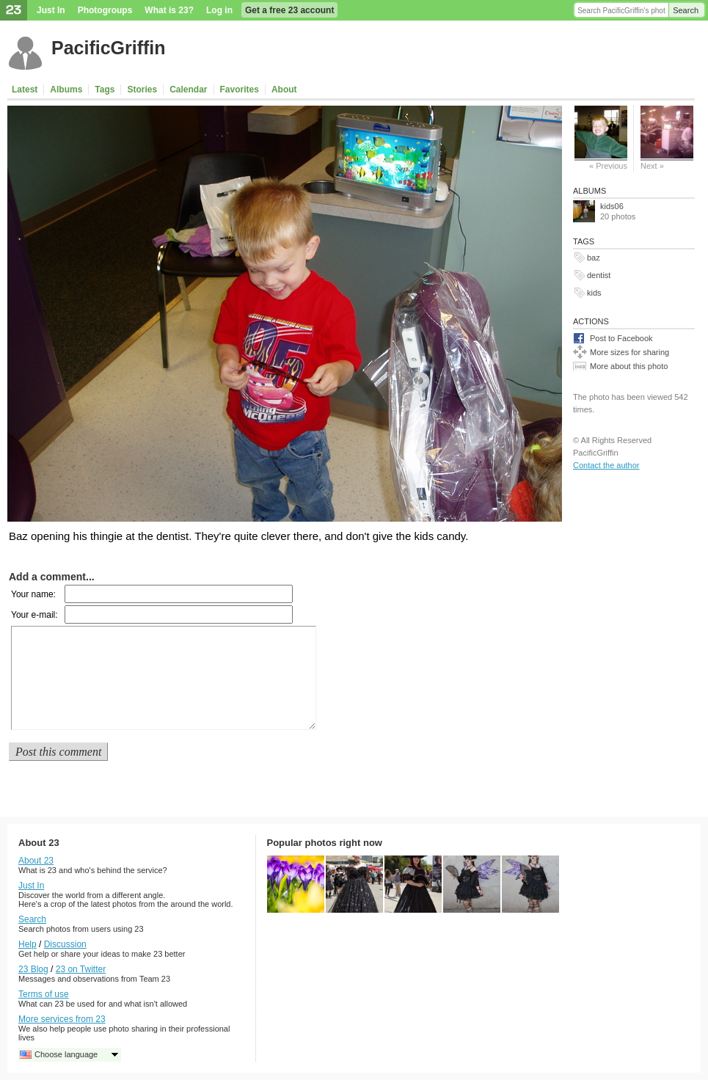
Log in (219, 10)
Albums (66, 89)
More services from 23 (62, 1019)
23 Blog (33, 969)
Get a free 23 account (289, 10)
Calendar (188, 89)
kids (594, 292)
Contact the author (606, 465)
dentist (598, 275)
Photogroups (105, 10)
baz (593, 257)
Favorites (239, 89)
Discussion (65, 944)
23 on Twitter (81, 969)
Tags (104, 89)
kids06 (612, 206)
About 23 (36, 860)
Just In (51, 10)
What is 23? (169, 10)
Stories (142, 89)
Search (685, 10)
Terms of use (43, 994)
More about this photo (629, 366)
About (284, 89)
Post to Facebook (621, 338)
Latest (24, 89)
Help (27, 944)
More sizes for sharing (629, 352)
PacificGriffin (108, 47)
